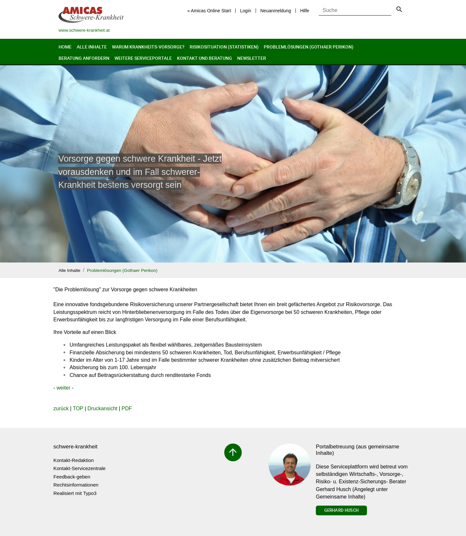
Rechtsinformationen (75, 485)
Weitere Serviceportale (143, 58)
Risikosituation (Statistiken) (224, 47)
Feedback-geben (71, 476)
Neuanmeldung (275, 10)
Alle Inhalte (92, 47)
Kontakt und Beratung (204, 58)
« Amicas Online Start (209, 10)
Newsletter (251, 58)
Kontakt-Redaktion (73, 460)
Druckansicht (102, 408)
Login (245, 10)
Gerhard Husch (341, 510)
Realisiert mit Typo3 (74, 493)
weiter (64, 388)
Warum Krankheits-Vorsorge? (148, 47)
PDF (127, 408)
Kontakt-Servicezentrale (79, 468)
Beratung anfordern (84, 58)
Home (65, 47)
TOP (78, 408)
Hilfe (304, 10)
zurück (61, 408)
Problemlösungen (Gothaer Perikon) (308, 47)
